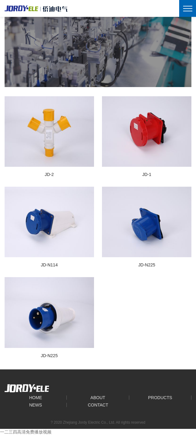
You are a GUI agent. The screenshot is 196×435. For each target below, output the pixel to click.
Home (35, 397)
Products (160, 397)
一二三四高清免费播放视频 (25, 431)
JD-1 (146, 174)
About (97, 397)
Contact (98, 405)
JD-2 (49, 174)
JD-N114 (49, 264)
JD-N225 (146, 264)
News (35, 405)
